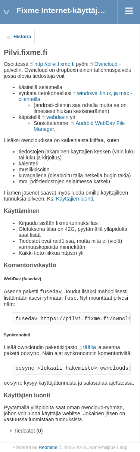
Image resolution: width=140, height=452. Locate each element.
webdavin (57, 117)
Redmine (47, 447)
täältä (89, 347)
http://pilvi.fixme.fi (54, 64)
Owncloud (106, 64)
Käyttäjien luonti (74, 199)
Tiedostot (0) (28, 431)
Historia (22, 36)
